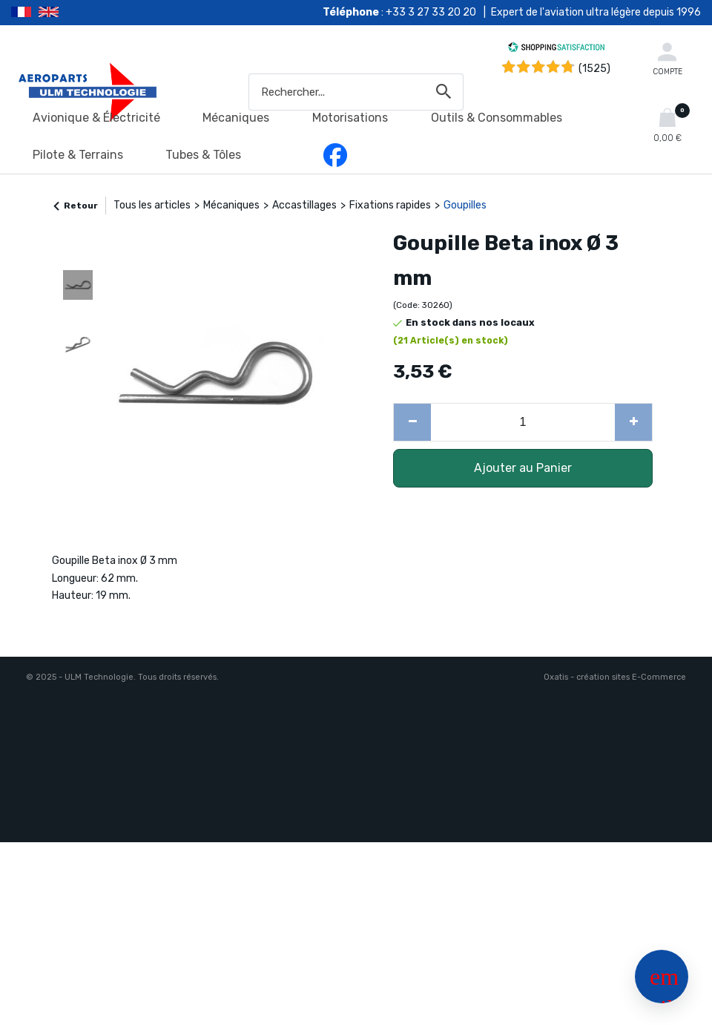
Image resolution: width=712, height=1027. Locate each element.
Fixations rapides (390, 205)
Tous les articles (152, 205)
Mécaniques (235, 118)
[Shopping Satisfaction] (556, 49)
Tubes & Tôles (203, 155)
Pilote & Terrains (78, 155)
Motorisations (350, 118)
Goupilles (465, 205)
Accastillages (304, 205)
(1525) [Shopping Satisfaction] (594, 68)
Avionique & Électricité (96, 118)
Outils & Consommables (496, 118)
